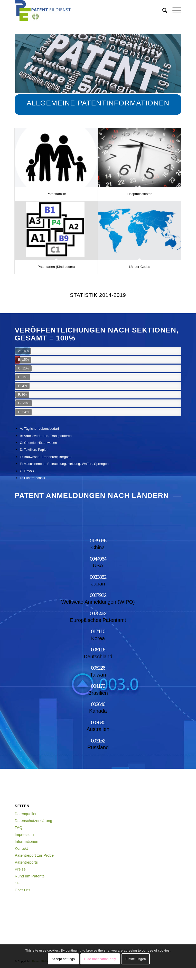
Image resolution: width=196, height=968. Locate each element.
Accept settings (63, 959)
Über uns (22, 890)
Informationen (26, 841)
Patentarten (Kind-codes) (56, 267)
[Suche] (162, 10)
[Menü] (174, 10)
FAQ (18, 827)
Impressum (24, 834)
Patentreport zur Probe (34, 855)
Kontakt (21, 848)
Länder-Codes (139, 267)
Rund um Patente (30, 876)
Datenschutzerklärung (33, 820)
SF (17, 883)
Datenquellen (26, 813)
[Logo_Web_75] (81, 10)
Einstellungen (135, 959)
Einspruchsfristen (139, 194)
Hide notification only (100, 959)
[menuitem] (162, 10)
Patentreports (26, 862)
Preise (20, 869)
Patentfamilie (56, 194)
